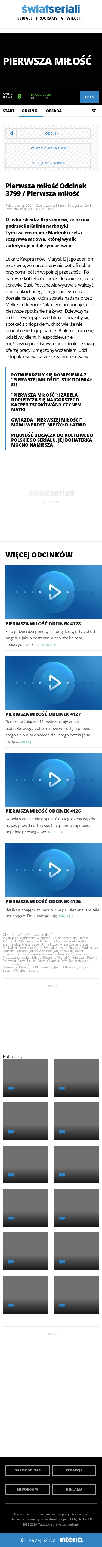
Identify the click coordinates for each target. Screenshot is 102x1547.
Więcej (74, 18)
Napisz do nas (27, 1470)
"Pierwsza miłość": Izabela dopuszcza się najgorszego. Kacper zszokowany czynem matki (46, 402)
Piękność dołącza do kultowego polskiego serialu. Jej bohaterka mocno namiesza (52, 440)
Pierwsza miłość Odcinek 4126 (43, 811)
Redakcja (74, 1470)
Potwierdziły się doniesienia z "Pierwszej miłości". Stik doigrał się (52, 380)
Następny (48, 162)
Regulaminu (79, 1514)
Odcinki (30, 110)
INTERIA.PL (86, 1519)
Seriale (25, 18)
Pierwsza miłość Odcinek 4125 (43, 901)
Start (8, 110)
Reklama (74, 1489)
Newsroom (27, 1489)
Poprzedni (48, 148)
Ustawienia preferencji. (24, 1519)
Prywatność (49, 1519)
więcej (46, 644)
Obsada (54, 110)
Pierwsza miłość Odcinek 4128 (43, 623)
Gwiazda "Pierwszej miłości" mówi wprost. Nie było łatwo (48, 422)
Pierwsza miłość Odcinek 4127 (43, 714)
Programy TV (49, 18)
